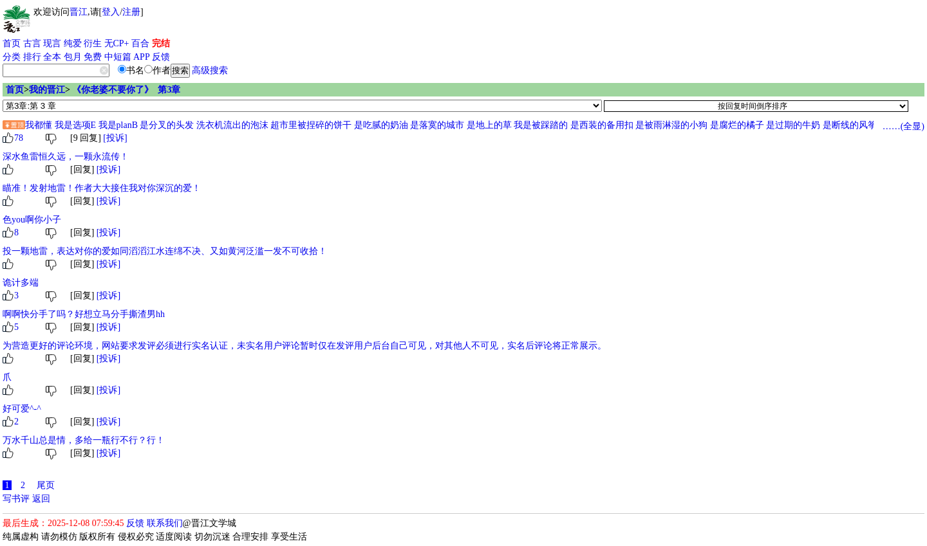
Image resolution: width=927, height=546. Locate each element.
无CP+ (116, 43)
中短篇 (117, 57)
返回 (41, 499)
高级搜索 (210, 70)
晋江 (79, 12)
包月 (73, 57)
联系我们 (165, 523)
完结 (161, 43)
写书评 (16, 499)
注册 (131, 12)
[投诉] (115, 138)
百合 (140, 43)
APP (141, 57)
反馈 (161, 57)
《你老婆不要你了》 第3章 (126, 90)
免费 (93, 57)
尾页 (46, 485)
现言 (52, 43)
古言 (32, 43)
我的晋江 (47, 90)
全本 (52, 57)
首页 (12, 43)
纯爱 (73, 43)
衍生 (93, 43)
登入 (111, 12)
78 (18, 138)
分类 (12, 57)
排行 (32, 57)
